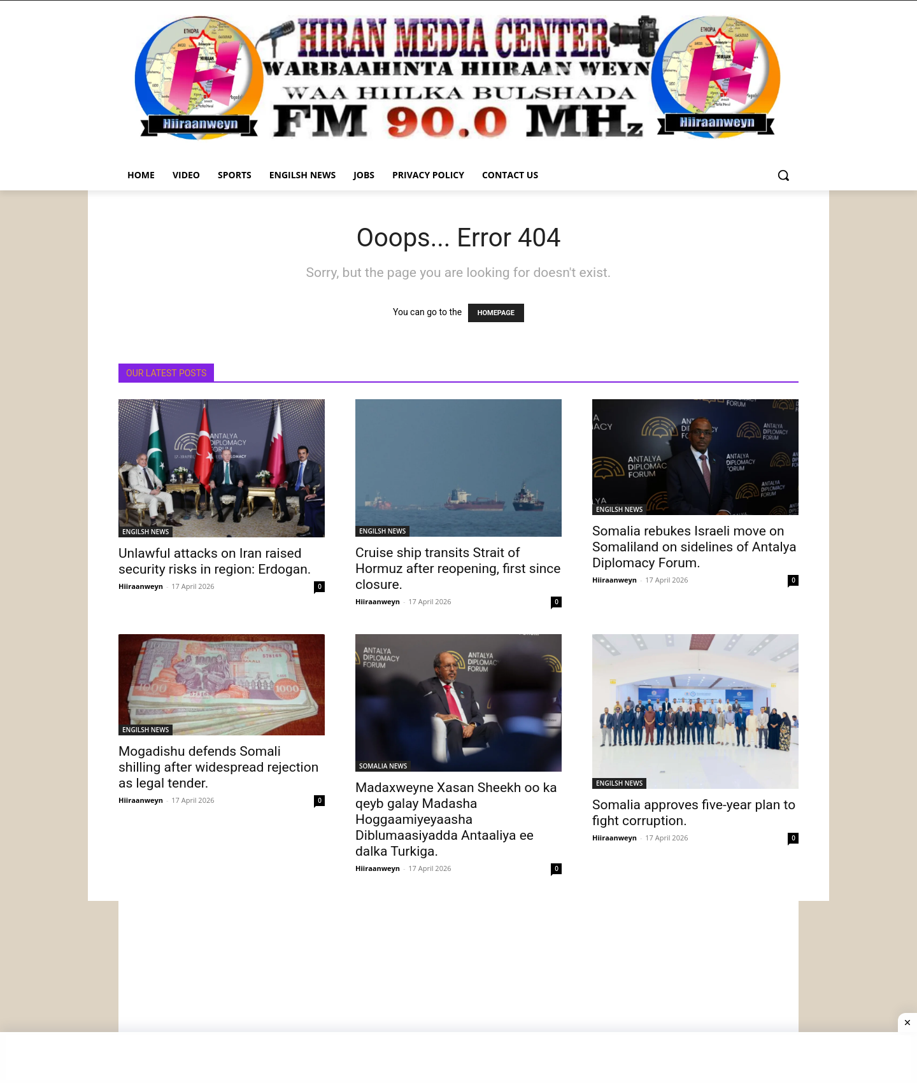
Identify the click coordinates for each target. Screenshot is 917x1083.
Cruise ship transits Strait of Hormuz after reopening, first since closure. (458, 568)
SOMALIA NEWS (383, 765)
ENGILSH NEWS (145, 531)
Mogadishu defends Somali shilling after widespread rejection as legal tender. (218, 767)
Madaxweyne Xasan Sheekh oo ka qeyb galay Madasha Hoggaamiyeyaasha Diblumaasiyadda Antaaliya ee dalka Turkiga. (456, 819)
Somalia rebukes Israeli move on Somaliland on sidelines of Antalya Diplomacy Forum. (694, 546)
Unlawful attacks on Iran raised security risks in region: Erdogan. (214, 561)
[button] (783, 175)
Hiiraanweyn (140, 586)
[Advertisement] (458, 990)
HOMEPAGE (496, 313)
